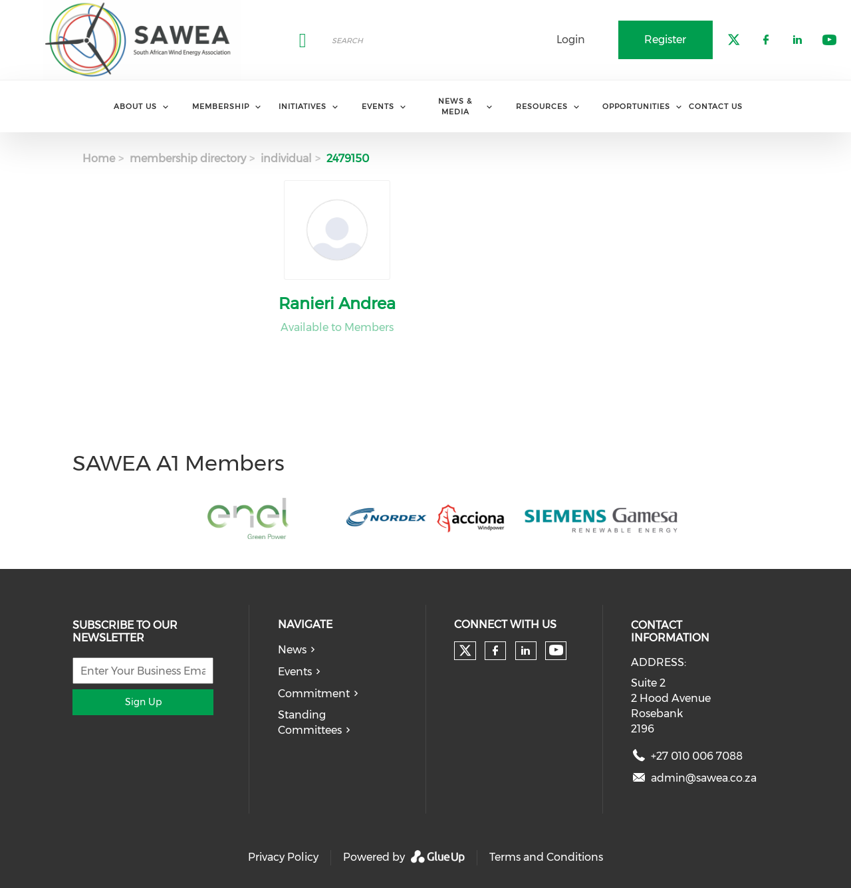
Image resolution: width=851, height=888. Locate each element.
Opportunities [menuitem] (636, 106)
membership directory (188, 158)
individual (286, 158)
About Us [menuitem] (135, 106)
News (292, 649)
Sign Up (143, 702)
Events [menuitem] (378, 106)
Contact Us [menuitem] (716, 106)
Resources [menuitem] (542, 106)
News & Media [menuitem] (455, 106)
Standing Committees (310, 722)
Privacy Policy (283, 857)
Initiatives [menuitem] (302, 106)
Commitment (314, 693)
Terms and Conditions (546, 857)
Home (98, 158)
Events (295, 671)
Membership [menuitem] (220, 106)
